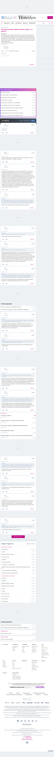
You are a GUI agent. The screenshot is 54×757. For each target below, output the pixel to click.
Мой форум (7, 23)
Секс (23, 649)
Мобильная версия (27, 724)
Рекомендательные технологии (27, 739)
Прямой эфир (32, 23)
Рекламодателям (28, 694)
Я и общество (15, 644)
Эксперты (25, 23)
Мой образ (24, 660)
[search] (46, 23)
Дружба (23, 647)
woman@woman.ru (28, 736)
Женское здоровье (35, 646)
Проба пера (33, 668)
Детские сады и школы (45, 654)
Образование (14, 647)
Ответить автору (3, 53)
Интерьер (4, 665)
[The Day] (12, 703)
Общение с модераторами (16, 677)
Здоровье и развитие (45, 653)
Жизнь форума (15, 672)
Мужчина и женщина (25, 646)
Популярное (18, 23)
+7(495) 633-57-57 (28, 737)
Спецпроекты (38, 694)
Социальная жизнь (15, 646)
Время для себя (34, 662)
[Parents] (47, 703)
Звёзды (43, 660)
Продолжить (31, 64)
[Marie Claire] (30, 703)
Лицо (13, 662)
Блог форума (14, 674)
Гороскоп (5, 672)
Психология (34, 647)
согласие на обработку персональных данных (23, 683)
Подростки (43, 650)
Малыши (43, 646)
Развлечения (34, 660)
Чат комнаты (5, 644)
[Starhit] (23, 703)
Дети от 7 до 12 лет (45, 649)
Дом (4, 660)
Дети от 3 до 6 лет (44, 647)
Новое (12, 23)
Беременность (34, 650)
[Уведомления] (52, 23)
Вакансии (46, 694)
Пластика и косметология (16, 668)
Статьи (50, 17)
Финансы (13, 650)
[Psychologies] (37, 703)
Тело (13, 665)
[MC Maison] (18, 703)
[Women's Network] (27, 700)
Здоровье (34, 644)
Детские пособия (44, 657)
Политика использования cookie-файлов (14, 694)
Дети (2, 27)
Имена (43, 656)
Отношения (24, 644)
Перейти (33, 120)
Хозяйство (4, 662)
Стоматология (34, 649)
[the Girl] (42, 703)
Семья (23, 650)
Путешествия (34, 665)
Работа (13, 649)
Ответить (32, 132)
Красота (14, 660)
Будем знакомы (34, 669)
